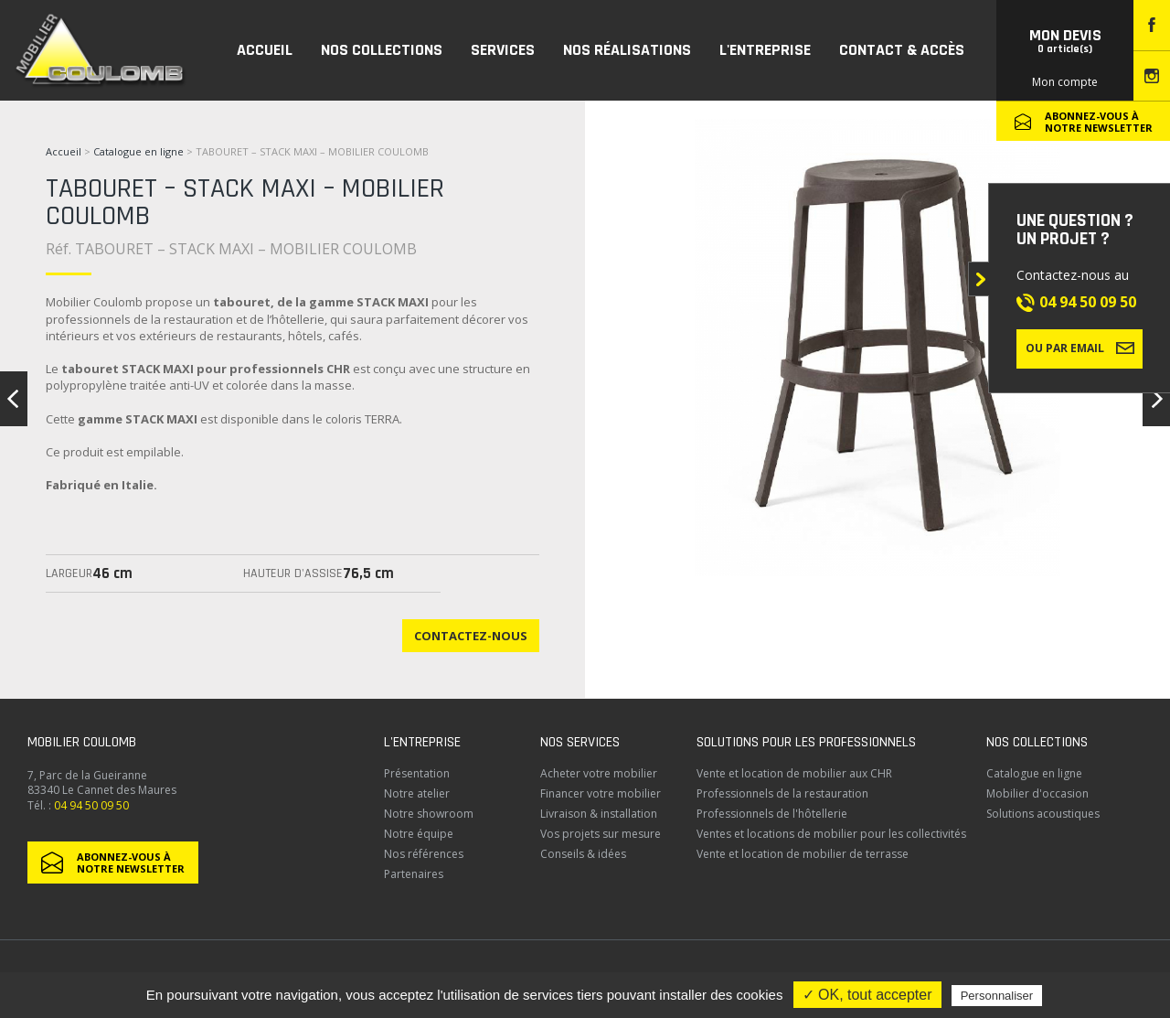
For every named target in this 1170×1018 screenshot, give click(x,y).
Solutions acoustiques (1043, 813)
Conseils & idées (583, 854)
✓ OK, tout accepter (867, 994)
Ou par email (1080, 347)
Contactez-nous (470, 635)
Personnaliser (997, 995)
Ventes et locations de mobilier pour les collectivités (831, 833)
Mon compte (1065, 82)
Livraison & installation (598, 813)
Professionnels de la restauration (782, 793)
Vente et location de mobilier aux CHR (794, 773)
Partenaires (413, 874)
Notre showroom (428, 813)
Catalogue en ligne (138, 151)
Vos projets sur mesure (600, 833)
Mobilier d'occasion (1037, 793)
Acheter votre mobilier (598, 773)
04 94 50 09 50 (1087, 302)
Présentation (417, 773)
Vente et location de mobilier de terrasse (803, 854)
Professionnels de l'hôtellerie (772, 813)
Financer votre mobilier (600, 793)
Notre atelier (417, 793)
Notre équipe (418, 833)
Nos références (423, 854)
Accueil (63, 151)
